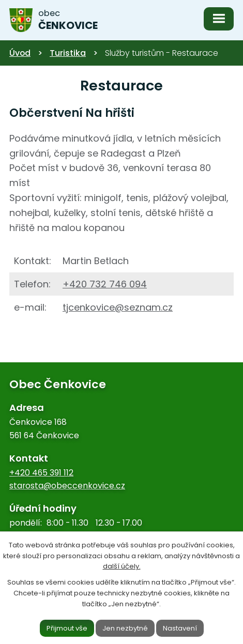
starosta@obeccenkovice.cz (67, 486)
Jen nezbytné (125, 628)
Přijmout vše (67, 628)
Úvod (20, 53)
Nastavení (180, 628)
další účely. (122, 566)
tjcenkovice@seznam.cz (118, 307)
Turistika (68, 53)
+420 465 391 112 (41, 473)
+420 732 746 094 (105, 284)
